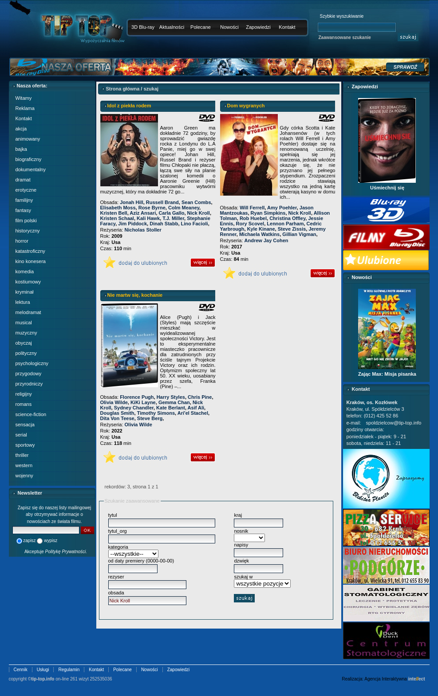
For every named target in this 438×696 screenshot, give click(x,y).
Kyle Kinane (261, 229)
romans (24, 404)
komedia (25, 271)
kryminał (25, 292)
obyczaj (24, 343)
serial (21, 434)
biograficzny (29, 159)
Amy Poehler (282, 207)
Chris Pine (200, 397)
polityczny (26, 353)
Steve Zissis (292, 229)
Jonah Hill (131, 202)
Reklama (25, 108)
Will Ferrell (252, 207)
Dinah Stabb (164, 223)
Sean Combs (196, 202)
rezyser (116, 576)
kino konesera (31, 261)
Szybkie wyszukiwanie (342, 16)
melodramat (28, 312)
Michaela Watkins (259, 234)
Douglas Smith (117, 413)
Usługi (43, 669)
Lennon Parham (285, 223)
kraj (238, 515)
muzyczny (26, 332)
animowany (28, 139)
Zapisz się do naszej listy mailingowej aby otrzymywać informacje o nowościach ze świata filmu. (54, 514)
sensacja (25, 424)
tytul (112, 515)
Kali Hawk (148, 218)
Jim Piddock (132, 223)
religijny (24, 394)
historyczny (28, 230)
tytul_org (117, 531)
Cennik (21, 669)
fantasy (23, 210)
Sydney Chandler (134, 407)
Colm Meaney (183, 207)
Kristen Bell (113, 213)
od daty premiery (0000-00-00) (141, 560)
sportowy (25, 445)
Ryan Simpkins (268, 213)
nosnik (241, 531)
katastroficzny (30, 251)
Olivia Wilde (114, 402)
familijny (24, 200)
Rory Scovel (250, 223)
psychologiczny (32, 363)
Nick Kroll (198, 213)
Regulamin (68, 669)
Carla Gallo (171, 213)
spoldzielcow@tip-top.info (394, 422)
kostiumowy (28, 281)
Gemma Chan (174, 402)
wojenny (24, 475)
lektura (23, 302)
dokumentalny (31, 169)
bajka (21, 149)
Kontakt (287, 27)
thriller (22, 455)
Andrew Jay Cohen (266, 240)
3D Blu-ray (142, 27)
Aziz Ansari (143, 213)
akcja (21, 128)
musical (24, 322)
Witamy (24, 98)
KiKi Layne (143, 402)
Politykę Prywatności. (66, 551)
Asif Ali (196, 407)
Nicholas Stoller (143, 229)
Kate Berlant (170, 407)
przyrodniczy (29, 383)
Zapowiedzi (258, 27)
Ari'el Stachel (193, 413)
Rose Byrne (152, 207)
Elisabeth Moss (118, 207)
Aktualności (171, 27)
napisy (241, 544)
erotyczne (26, 190)
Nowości (229, 27)
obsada (116, 592)
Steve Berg (149, 418)
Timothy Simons (156, 413)
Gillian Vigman (299, 234)
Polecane (200, 27)
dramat (23, 179)
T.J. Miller (173, 218)
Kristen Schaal (117, 218)
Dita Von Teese (117, 418)
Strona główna (123, 88)
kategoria (118, 547)
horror (22, 241)
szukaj (150, 88)
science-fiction (31, 414)
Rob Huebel (253, 218)
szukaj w (243, 576)
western (24, 465)
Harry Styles (171, 397)
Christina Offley (287, 218)
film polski (26, 220)
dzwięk (241, 560)
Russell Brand (162, 202)
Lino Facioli (194, 223)
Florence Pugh (137, 397)
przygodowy (29, 373)
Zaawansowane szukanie (345, 37)
